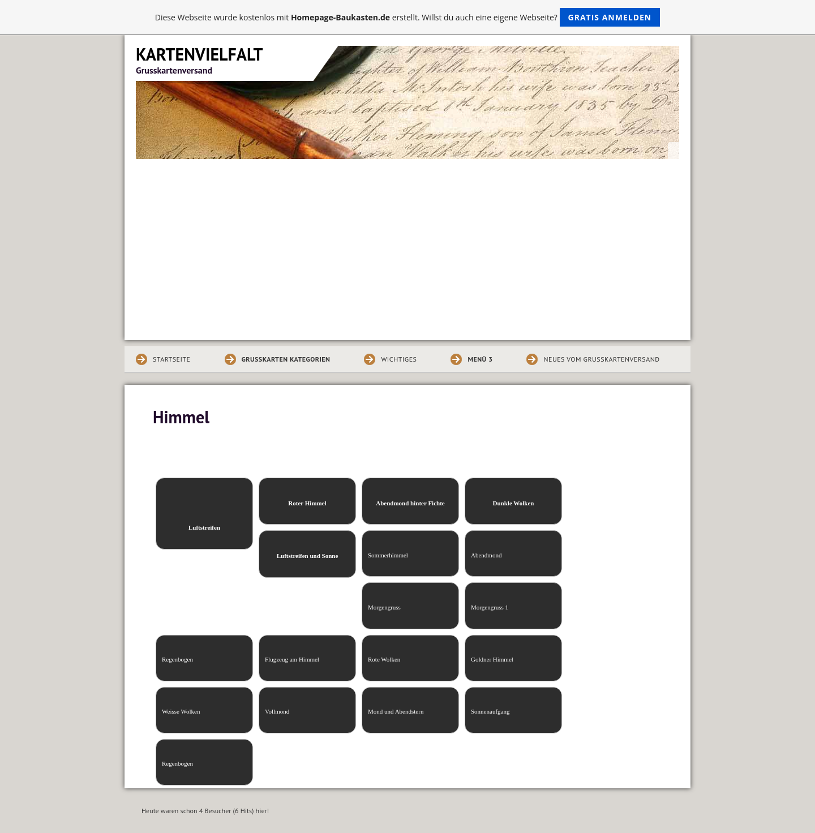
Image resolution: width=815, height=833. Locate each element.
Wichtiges (399, 359)
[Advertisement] (407, 244)
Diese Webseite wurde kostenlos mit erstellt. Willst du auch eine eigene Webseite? (407, 17)
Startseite (172, 359)
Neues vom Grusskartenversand (601, 359)
